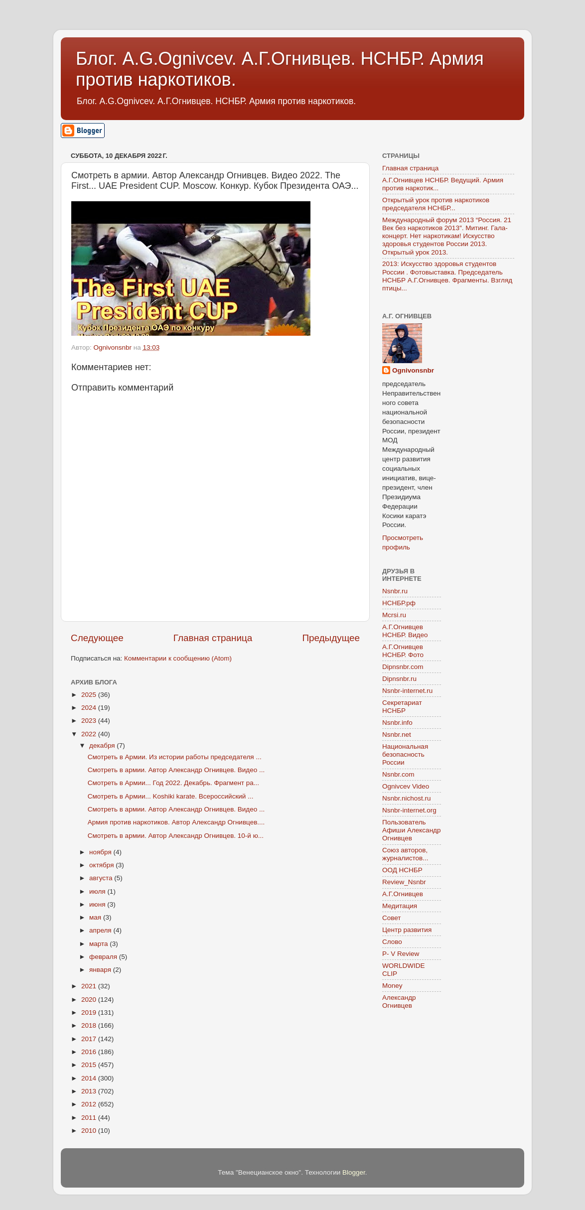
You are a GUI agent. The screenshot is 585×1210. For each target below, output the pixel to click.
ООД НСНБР (402, 870)
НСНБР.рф (399, 603)
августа (101, 878)
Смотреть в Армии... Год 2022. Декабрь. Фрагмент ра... (173, 783)
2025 (89, 694)
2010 (89, 1130)
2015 (89, 1065)
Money (392, 985)
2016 (89, 1052)
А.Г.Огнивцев (402, 894)
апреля (101, 930)
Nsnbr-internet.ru (407, 690)
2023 (89, 720)
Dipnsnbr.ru (399, 678)
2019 (89, 1012)
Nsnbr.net (396, 734)
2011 (89, 1117)
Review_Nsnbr (404, 882)
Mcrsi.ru (394, 615)
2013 (89, 1091)
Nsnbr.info (397, 722)
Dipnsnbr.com (403, 667)
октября (102, 865)
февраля (104, 956)
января (101, 969)
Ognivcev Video (405, 786)
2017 (89, 1039)
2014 (89, 1078)
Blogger (353, 1172)
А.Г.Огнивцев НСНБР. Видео (405, 631)
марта (99, 943)
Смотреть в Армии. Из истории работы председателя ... (175, 757)
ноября (101, 852)
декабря (103, 745)
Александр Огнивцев (399, 1001)
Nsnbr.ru (395, 591)
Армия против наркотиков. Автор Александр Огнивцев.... (176, 822)
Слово (392, 941)
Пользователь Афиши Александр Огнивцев (411, 830)
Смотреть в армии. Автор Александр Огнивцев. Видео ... (176, 770)
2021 (89, 986)
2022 (89, 734)
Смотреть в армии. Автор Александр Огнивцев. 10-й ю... (176, 835)
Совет (391, 918)
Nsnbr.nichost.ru (406, 798)
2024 (89, 707)
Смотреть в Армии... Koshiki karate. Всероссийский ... (171, 796)
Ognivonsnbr (413, 370)
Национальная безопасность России (405, 754)
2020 (89, 999)
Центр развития (407, 930)
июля (98, 891)
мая (96, 917)
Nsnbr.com (398, 774)
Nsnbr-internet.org (409, 810)
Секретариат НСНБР (402, 706)
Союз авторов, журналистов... (405, 854)
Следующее (97, 638)
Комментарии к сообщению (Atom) (178, 658)
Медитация (399, 906)
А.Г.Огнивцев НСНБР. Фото (403, 651)
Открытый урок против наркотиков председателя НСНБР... (435, 204)
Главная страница (213, 638)
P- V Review (400, 953)
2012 (89, 1104)
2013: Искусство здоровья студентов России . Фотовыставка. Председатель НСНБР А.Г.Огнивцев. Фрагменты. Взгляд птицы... (447, 276)
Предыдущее (331, 638)
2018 (89, 1025)
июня (98, 904)
